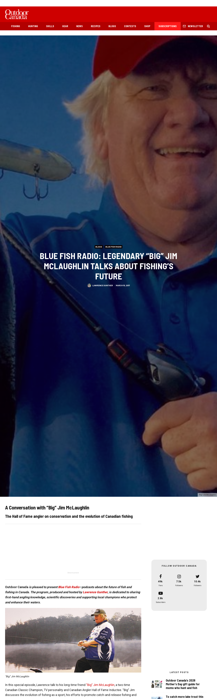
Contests (130, 26)
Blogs (112, 26)
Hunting (33, 26)
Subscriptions (168, 26)
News (79, 26)
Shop (147, 26)
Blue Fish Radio (113, 246)
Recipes (95, 26)
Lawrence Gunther (102, 285)
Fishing (15, 26)
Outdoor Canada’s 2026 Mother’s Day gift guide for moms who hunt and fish (183, 684)
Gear (65, 26)
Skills (50, 26)
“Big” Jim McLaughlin (100, 685)
